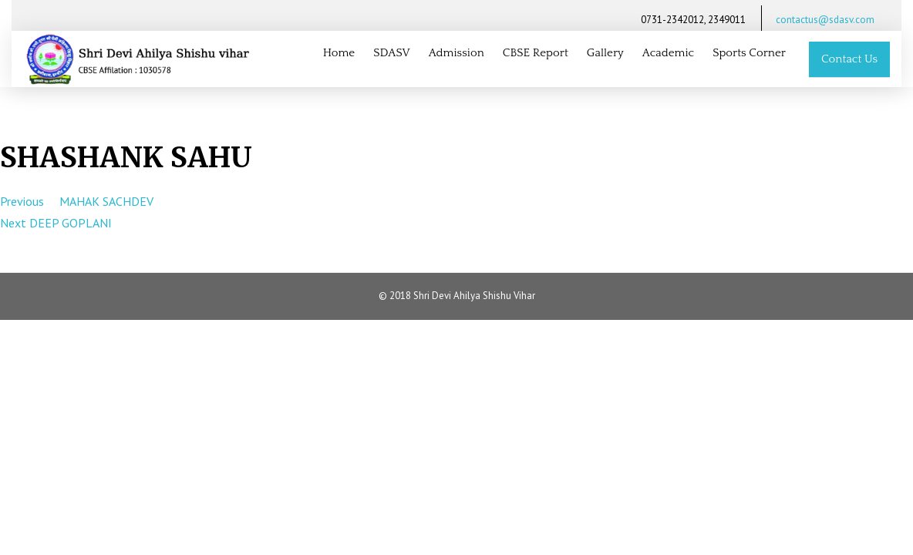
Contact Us (849, 59)
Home (339, 52)
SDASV (391, 52)
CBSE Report (535, 52)
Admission (456, 52)
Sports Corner (749, 52)
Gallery (605, 52)
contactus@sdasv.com (825, 19)
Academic (668, 52)
